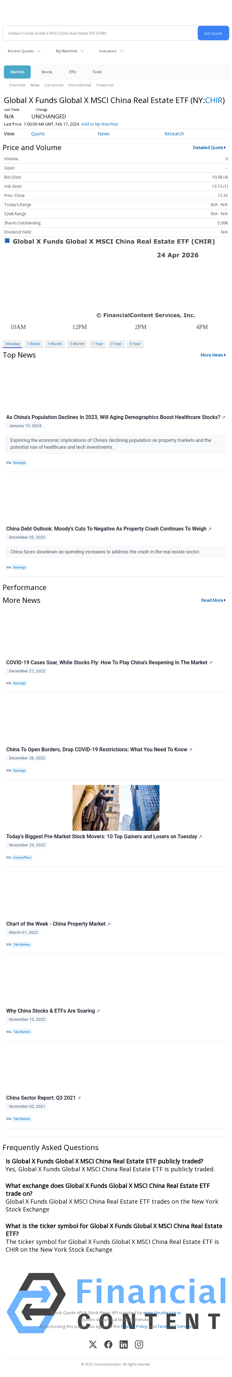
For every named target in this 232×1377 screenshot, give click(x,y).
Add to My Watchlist (99, 124)
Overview (17, 84)
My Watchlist (66, 50)
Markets (17, 71)
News (34, 84)
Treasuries (105, 84)
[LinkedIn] (123, 1345)
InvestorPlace (22, 857)
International (80, 84)
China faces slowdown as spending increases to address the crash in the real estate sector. (105, 552)
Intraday (13, 343)
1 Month (55, 343)
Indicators (107, 50)
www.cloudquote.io (162, 1313)
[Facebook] (108, 1345)
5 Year (135, 343)
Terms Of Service (174, 1326)
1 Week (33, 343)
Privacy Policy (134, 1326)
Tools (97, 71)
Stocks (46, 71)
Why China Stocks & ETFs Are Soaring (53, 1011)
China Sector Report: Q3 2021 (43, 1098)
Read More (212, 600)
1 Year (97, 343)
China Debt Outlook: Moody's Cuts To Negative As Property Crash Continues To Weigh (109, 529)
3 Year (116, 343)
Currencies (53, 84)
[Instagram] (139, 1345)
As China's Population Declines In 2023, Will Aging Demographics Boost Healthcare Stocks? (115, 417)
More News (212, 355)
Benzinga (19, 462)
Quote (38, 134)
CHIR (214, 100)
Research (174, 134)
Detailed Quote (208, 147)
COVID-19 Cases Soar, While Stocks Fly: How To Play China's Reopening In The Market (109, 662)
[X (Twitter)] (93, 1345)
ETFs (72, 71)
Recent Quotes (21, 50)
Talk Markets (21, 944)
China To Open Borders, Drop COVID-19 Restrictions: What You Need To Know (99, 749)
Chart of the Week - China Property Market (58, 924)
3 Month (77, 343)
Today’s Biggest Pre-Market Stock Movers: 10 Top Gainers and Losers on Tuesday (104, 836)
